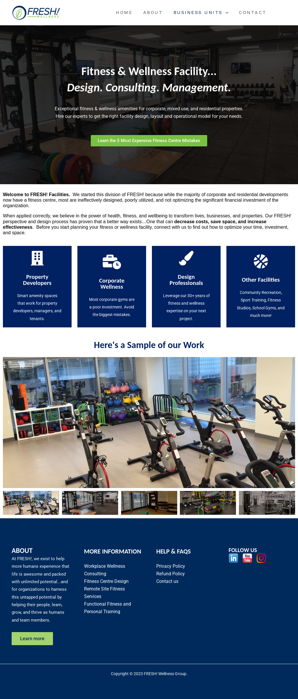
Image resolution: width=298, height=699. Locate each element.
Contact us (167, 581)
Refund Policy (170, 573)
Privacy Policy (170, 566)
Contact (253, 12)
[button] (9, 422)
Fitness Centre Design (106, 581)
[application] (227, 12)
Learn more (32, 638)
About (156, 12)
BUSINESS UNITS (202, 12)
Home (128, 12)
